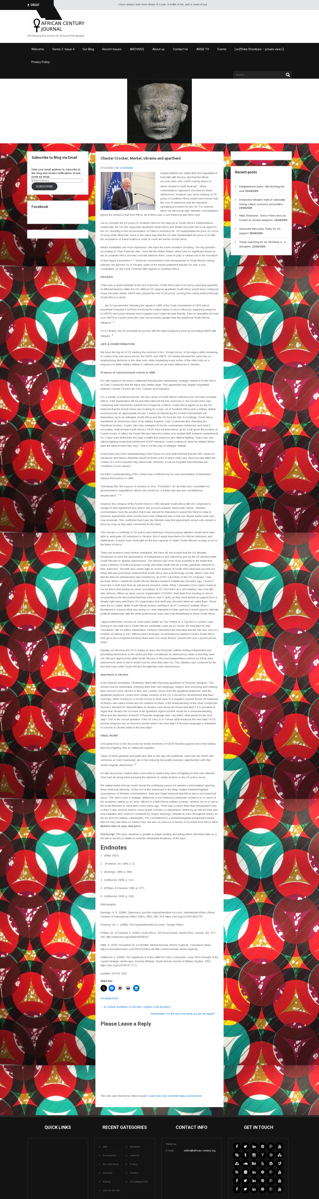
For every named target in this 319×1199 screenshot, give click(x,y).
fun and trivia (110, 1164)
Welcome (37, 49)
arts (105, 1146)
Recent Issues (111, 49)
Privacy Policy (40, 62)
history (107, 1181)
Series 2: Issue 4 (63, 49)
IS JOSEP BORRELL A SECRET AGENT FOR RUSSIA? (136, 1007)
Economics (109, 1155)
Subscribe (44, 186)
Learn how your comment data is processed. (175, 1095)
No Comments (124, 167)
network (134, 1155)
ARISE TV (202, 49)
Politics (134, 1172)
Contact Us (180, 49)
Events (221, 49)
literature (135, 1146)
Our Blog (88, 49)
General (107, 1172)
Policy (134, 1164)
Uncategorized (109, 998)
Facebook (40, 207)
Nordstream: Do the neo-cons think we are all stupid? (184, 1013)
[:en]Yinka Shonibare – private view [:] (259, 49)
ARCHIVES (137, 49)
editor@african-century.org (199, 1150)
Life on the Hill (111, 1190)
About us (158, 49)
